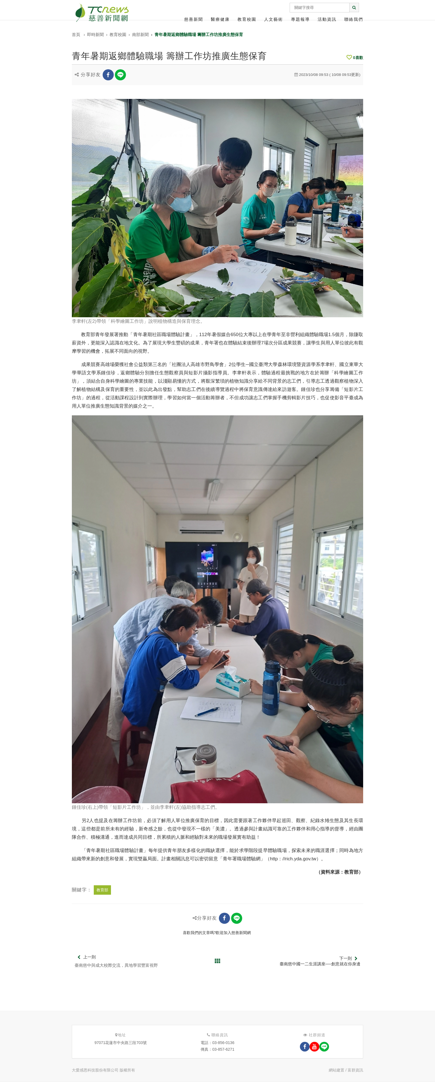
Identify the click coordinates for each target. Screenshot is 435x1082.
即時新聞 (95, 34)
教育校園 (246, 19)
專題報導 (300, 19)
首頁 (76, 34)
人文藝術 (273, 19)
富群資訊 (355, 1070)
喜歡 (355, 57)
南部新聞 (140, 34)
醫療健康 (220, 19)
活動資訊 (327, 19)
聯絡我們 (353, 19)
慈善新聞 (193, 19)
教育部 (102, 890)
